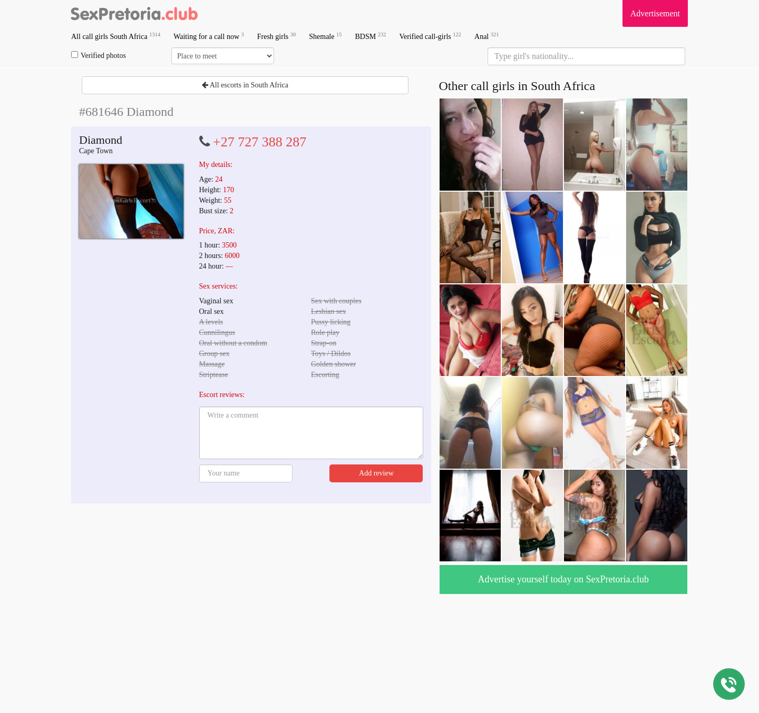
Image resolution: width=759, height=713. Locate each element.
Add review (376, 473)
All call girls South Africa (115, 36)
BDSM (370, 36)
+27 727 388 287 (259, 142)
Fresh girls (276, 36)
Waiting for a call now (208, 36)
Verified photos (98, 55)
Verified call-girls (430, 36)
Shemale (325, 36)
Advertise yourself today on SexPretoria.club (563, 579)
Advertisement (655, 13)
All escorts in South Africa (245, 85)
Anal (486, 36)
